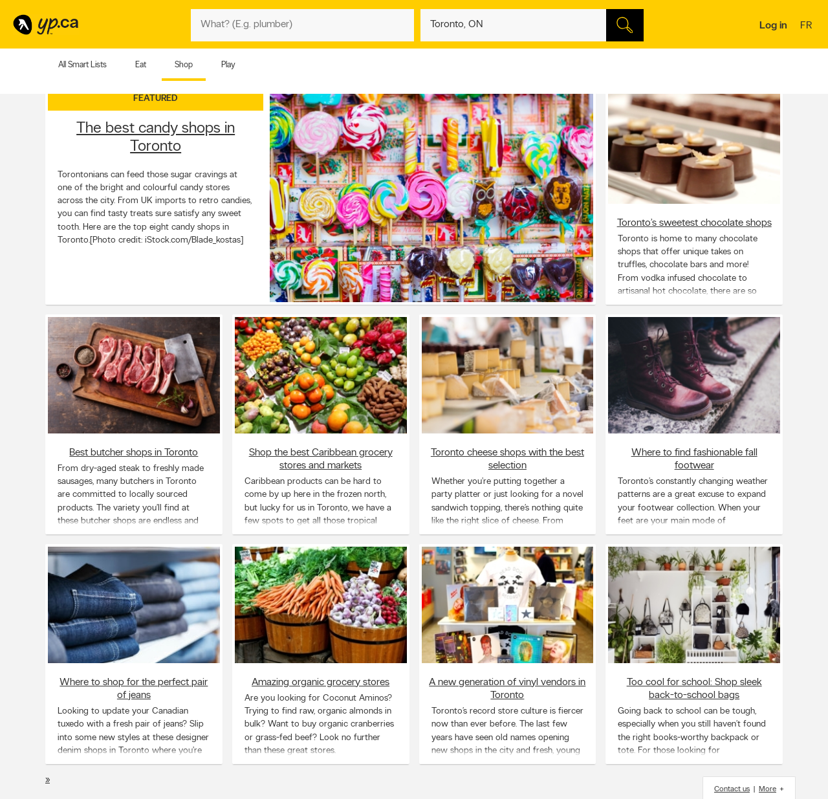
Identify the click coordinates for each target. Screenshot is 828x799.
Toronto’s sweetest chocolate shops (694, 222)
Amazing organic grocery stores (320, 682)
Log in (773, 26)
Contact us (732, 789)
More (767, 789)
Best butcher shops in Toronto (133, 452)
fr (807, 26)
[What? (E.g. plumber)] (302, 25)
